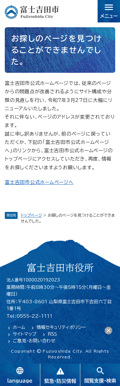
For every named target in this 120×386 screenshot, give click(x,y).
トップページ (31, 215)
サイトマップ (24, 334)
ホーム (19, 327)
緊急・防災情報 (60, 375)
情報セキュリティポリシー (61, 327)
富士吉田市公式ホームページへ (39, 182)
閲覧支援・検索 (100, 375)
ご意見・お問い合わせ (34, 341)
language (20, 375)
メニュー (109, 11)
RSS (52, 334)
